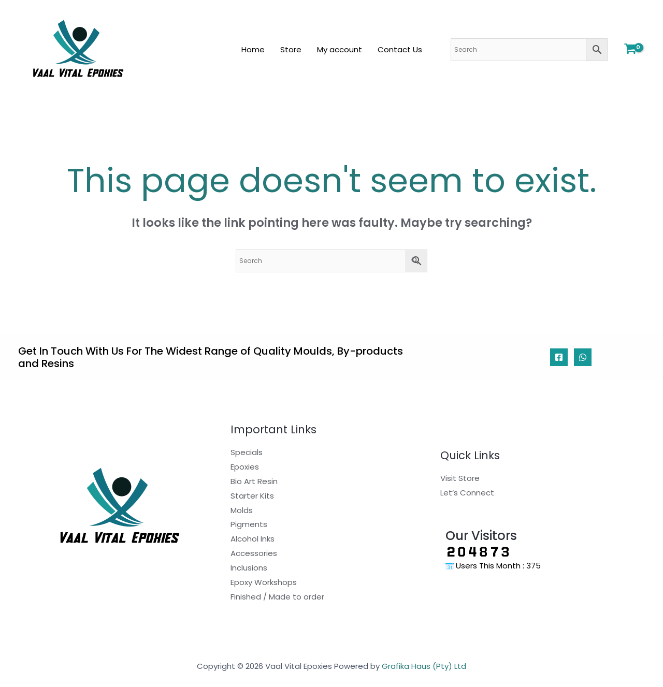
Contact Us (400, 49)
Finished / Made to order (277, 596)
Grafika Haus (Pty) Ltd (424, 666)
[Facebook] (559, 357)
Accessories (253, 553)
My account (339, 49)
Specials (246, 452)
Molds (241, 510)
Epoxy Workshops (263, 582)
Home (253, 49)
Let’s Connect (467, 492)
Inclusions (248, 567)
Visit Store (460, 478)
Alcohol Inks (252, 538)
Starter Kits (252, 495)
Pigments (248, 524)
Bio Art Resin (254, 481)
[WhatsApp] (583, 357)
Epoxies (244, 466)
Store (290, 49)
